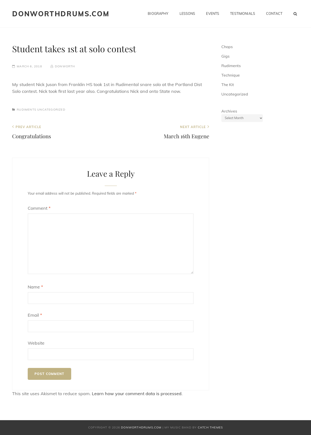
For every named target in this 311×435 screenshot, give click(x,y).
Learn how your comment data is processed (136, 393)
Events (212, 13)
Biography (158, 13)
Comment (39, 208)
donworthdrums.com (61, 13)
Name (35, 287)
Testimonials (242, 13)
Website (36, 343)
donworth (65, 66)
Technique (230, 75)
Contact (274, 13)
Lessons (187, 13)
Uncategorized (51, 109)
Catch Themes (210, 427)
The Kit (227, 84)
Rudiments (26, 109)
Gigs (225, 56)
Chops (227, 46)
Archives (229, 111)
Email (35, 315)
